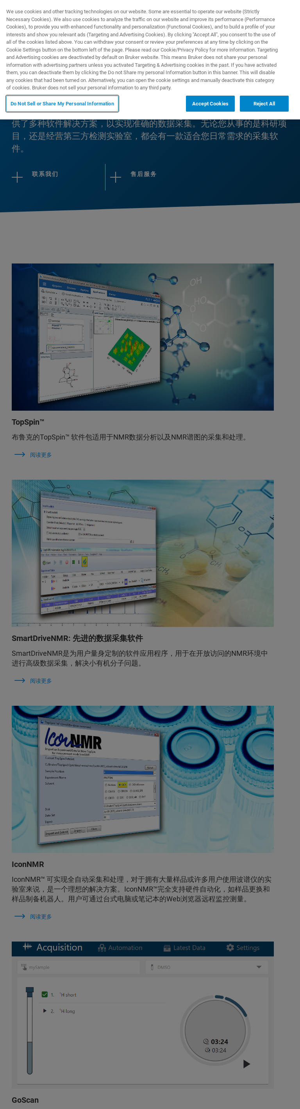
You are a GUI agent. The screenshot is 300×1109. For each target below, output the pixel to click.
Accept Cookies (210, 104)
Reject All (264, 104)
